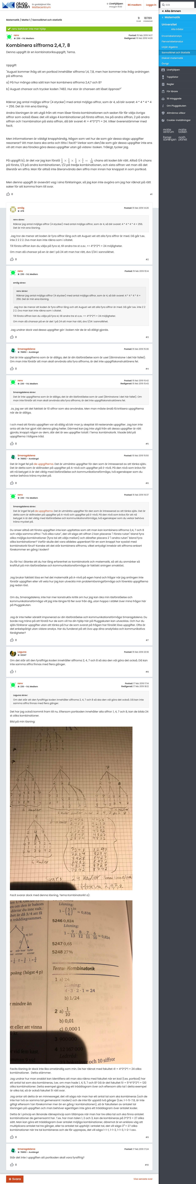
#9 (147, 1137)
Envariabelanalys (172, 36)
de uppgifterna (43, 464)
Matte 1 (26, 20)
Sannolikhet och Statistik (176, 52)
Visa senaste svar (143, 1179)
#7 (147, 640)
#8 (147, 672)
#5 (147, 444)
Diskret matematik (172, 58)
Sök (163, 4)
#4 (147, 369)
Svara (16, 1179)
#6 (147, 483)
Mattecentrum (41, 7)
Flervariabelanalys (172, 41)
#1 (151, 194)
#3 (147, 337)
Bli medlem (134, 5)
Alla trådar (177, 29)
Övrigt (165, 63)
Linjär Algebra (170, 47)
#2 (147, 259)
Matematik (12, 20)
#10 (147, 1165)
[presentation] (77, 161)
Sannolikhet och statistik (47, 20)
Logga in (151, 5)
